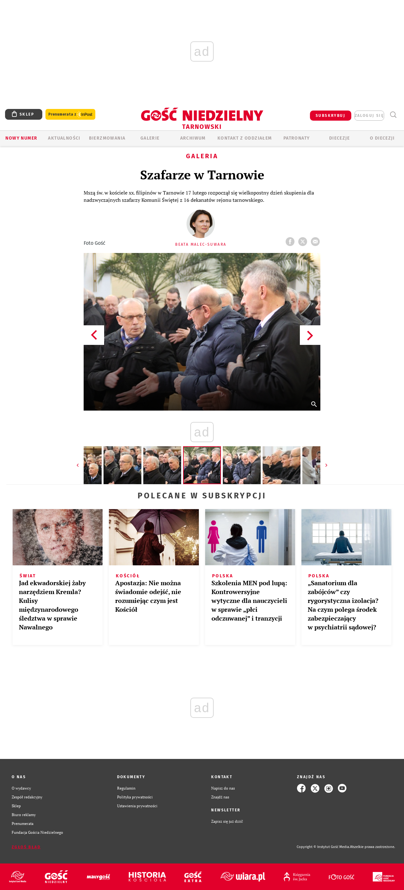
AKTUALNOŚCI (64, 138)
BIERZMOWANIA (107, 138)
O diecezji (382, 138)
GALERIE (150, 138)
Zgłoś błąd (26, 847)
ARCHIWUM (193, 138)
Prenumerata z (70, 114)
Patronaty (296, 138)
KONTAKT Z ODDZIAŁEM (244, 138)
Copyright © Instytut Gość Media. (323, 847)
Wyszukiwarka (393, 115)
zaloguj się (369, 115)
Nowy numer (21, 138)
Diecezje (339, 138)
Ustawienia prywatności (137, 805)
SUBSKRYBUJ (330, 115)
